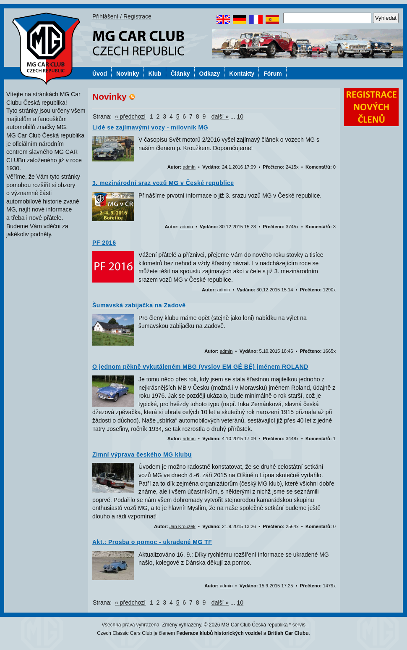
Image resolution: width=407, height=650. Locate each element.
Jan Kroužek (183, 526)
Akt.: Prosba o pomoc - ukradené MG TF (152, 542)
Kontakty (241, 73)
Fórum (273, 73)
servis (298, 625)
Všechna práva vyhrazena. (131, 625)
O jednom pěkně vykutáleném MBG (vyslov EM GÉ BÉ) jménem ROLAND (200, 366)
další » (220, 116)
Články (180, 73)
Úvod (99, 73)
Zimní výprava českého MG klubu (142, 454)
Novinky (127, 73)
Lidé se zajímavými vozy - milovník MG (150, 127)
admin (189, 166)
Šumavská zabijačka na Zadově (139, 305)
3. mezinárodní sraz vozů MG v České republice (163, 183)
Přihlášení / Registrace (121, 16)
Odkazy (209, 73)
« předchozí (130, 116)
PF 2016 (104, 242)
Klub (154, 73)
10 (240, 116)
